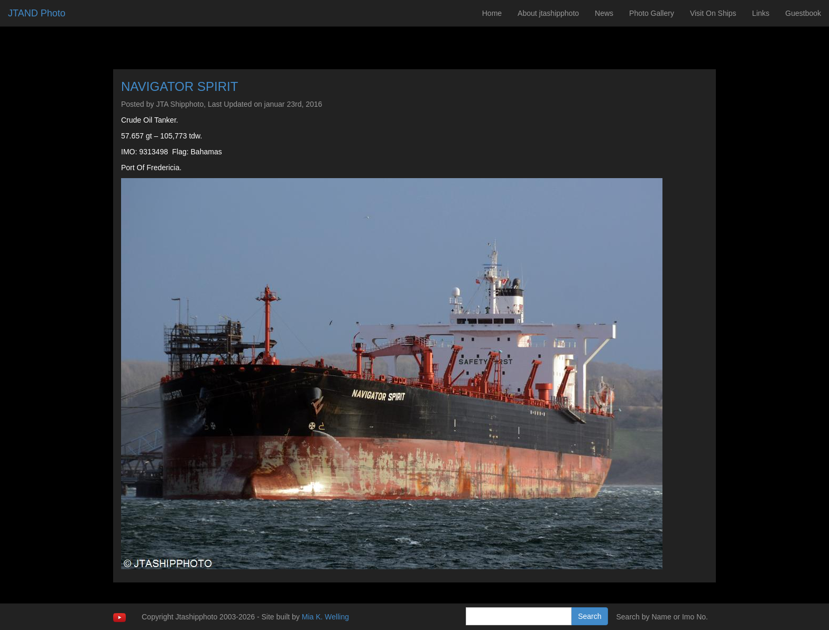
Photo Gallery (651, 13)
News (604, 13)
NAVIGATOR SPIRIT (179, 86)
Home (492, 13)
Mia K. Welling (325, 617)
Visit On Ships (713, 13)
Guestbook (803, 13)
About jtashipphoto (548, 13)
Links (761, 13)
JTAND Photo (37, 13)
